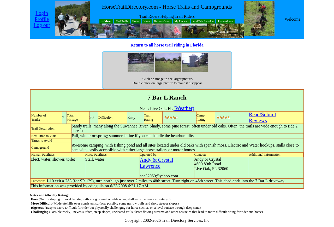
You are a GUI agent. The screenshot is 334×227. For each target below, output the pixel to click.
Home (135, 21)
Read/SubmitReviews (262, 117)
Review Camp (162, 21)
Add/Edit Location (203, 21)
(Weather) (184, 108)
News (147, 21)
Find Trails (122, 21)
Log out (42, 25)
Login (41, 13)
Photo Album (225, 21)
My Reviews (181, 21)
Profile (42, 19)
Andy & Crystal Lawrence (156, 163)
